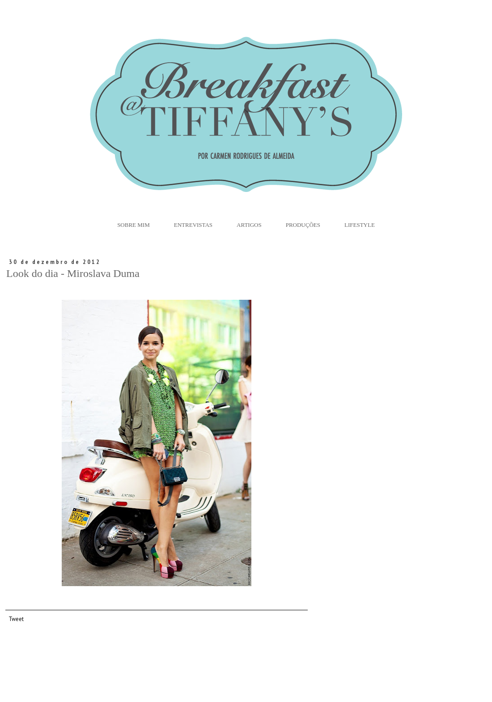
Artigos (249, 224)
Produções (303, 224)
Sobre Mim (133, 224)
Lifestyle (359, 224)
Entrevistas (193, 224)
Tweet (16, 618)
